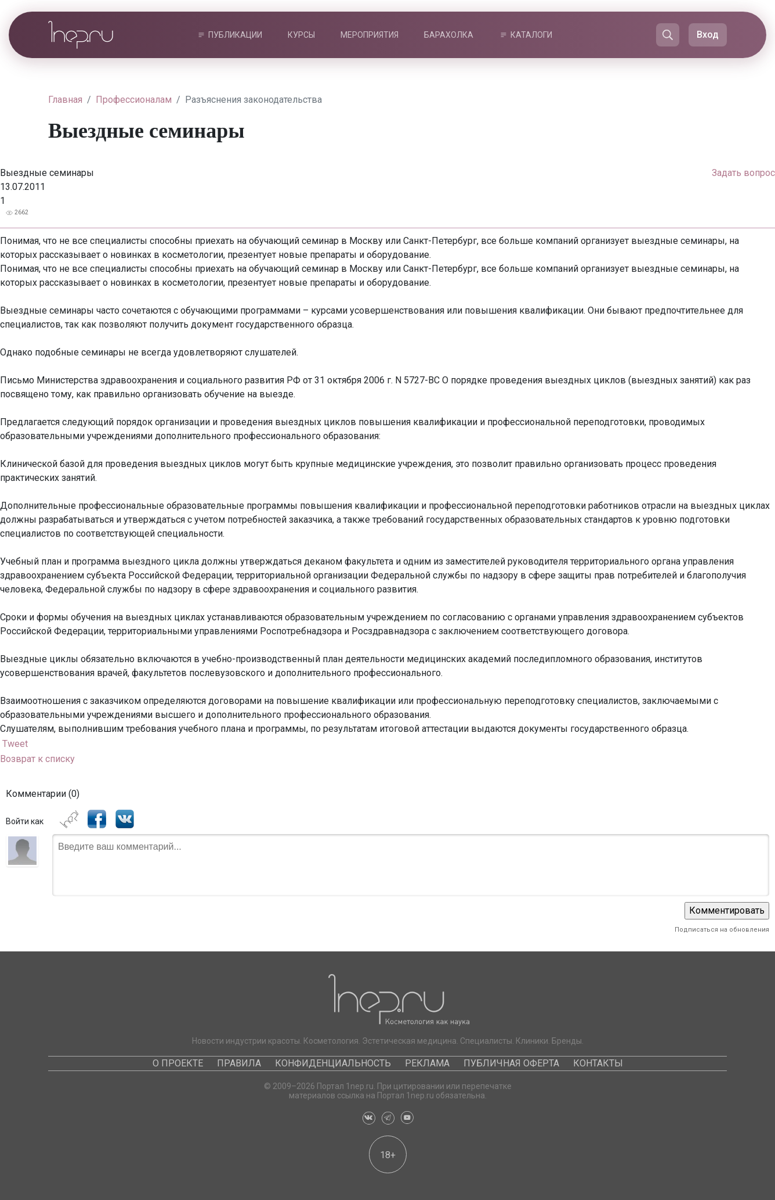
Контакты (598, 1063)
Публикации (235, 34)
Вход (708, 34)
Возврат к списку (37, 758)
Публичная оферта (511, 1063)
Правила (239, 1063)
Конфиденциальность (333, 1063)
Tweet (15, 743)
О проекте (178, 1063)
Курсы (301, 34)
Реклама (427, 1063)
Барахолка (448, 34)
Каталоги (531, 34)
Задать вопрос (743, 172)
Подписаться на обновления (722, 929)
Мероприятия (370, 34)
